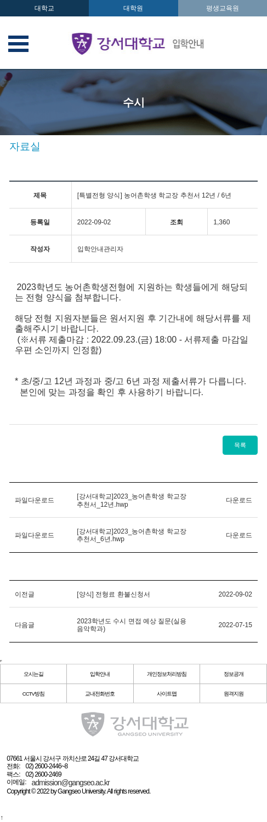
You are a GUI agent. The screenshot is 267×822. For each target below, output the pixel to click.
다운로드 (239, 500)
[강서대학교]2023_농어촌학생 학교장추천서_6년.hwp (131, 535)
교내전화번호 (100, 694)
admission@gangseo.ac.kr (71, 782)
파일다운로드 (34, 500)
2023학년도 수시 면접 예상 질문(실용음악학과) (131, 625)
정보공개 (233, 674)
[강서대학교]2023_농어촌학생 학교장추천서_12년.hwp (131, 500)
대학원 (133, 8)
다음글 (25, 625)
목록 (240, 445)
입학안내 (100, 674)
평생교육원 (222, 8)
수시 (134, 102)
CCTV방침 (33, 694)
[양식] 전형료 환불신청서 (113, 594)
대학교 (44, 8)
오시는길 (33, 674)
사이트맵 (167, 694)
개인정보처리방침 (166, 674)
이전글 (25, 594)
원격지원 (233, 694)
